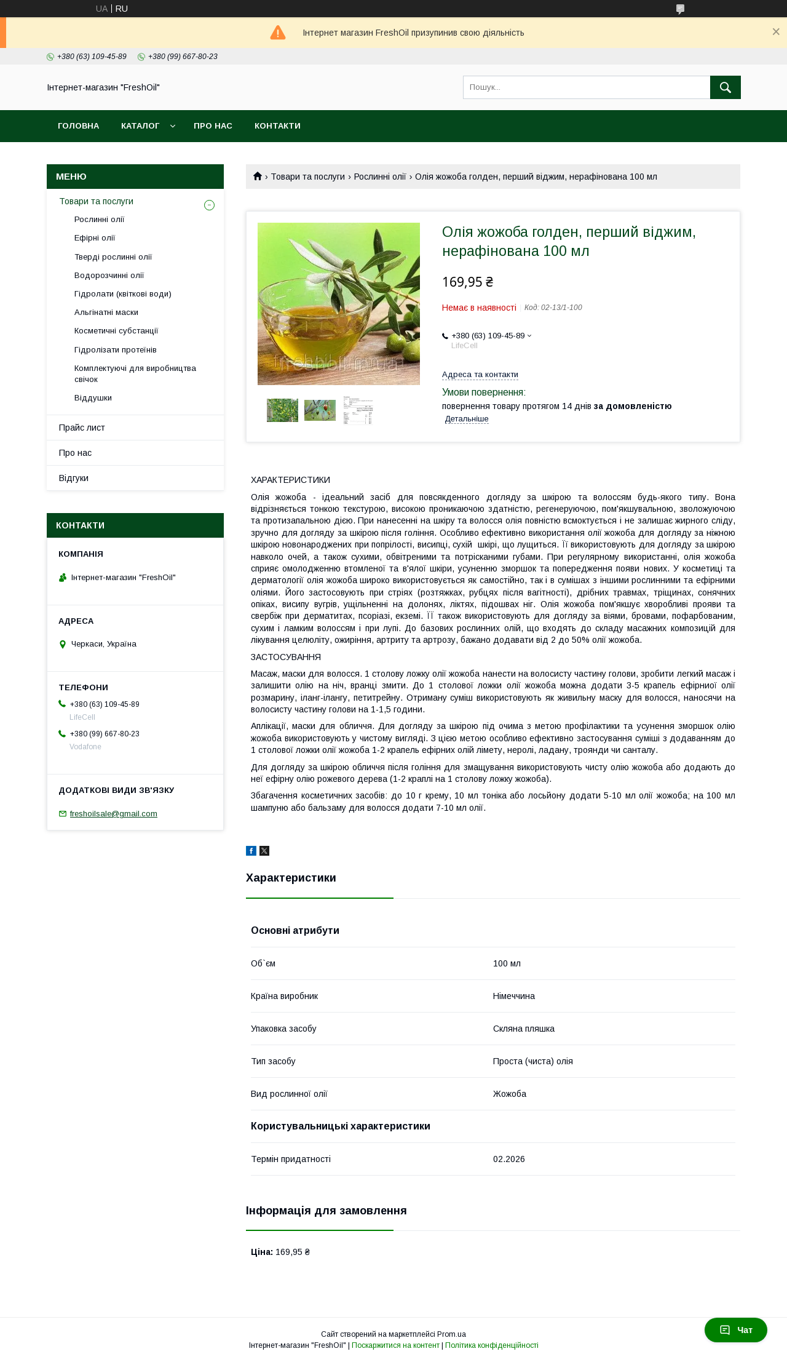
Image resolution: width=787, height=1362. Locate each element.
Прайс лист (82, 427)
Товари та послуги (308, 176)
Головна (78, 125)
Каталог (140, 125)
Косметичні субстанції (116, 330)
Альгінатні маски (106, 312)
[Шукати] (725, 87)
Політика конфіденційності (492, 1345)
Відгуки (74, 478)
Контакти (278, 125)
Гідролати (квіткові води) (123, 293)
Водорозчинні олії (109, 275)
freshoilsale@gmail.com (113, 813)
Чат (736, 1330)
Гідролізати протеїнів (115, 349)
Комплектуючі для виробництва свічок (135, 374)
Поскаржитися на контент (396, 1345)
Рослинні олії (380, 176)
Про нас (213, 125)
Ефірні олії (95, 237)
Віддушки (93, 397)
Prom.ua (451, 1334)
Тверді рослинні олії (113, 256)
